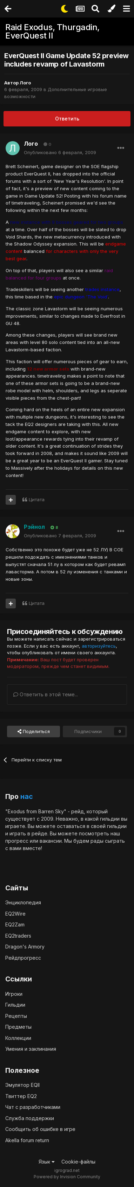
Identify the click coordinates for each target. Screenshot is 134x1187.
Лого (25, 82)
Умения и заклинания (30, 1049)
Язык (47, 1162)
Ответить (67, 119)
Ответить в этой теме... (45, 694)
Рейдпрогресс (23, 958)
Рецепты (16, 1016)
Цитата (37, 499)
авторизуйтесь (99, 646)
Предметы (18, 1027)
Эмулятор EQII (22, 1085)
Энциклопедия (23, 902)
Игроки (13, 994)
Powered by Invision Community (67, 1176)
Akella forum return (27, 1140)
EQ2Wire (15, 914)
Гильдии (15, 1005)
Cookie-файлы (78, 1162)
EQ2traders (18, 936)
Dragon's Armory (25, 947)
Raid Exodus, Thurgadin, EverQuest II (52, 31)
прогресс (16, 841)
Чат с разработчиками (32, 1107)
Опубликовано (60, 152)
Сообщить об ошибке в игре (40, 1129)
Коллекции (18, 1038)
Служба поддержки (29, 1118)
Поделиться (34, 731)
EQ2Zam (15, 924)
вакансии (51, 841)
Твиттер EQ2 (21, 1096)
